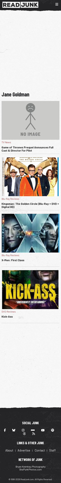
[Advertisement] (30, 50)
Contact (40, 450)
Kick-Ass (7, 316)
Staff (52, 450)
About (9, 450)
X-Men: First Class (13, 260)
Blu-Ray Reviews (10, 198)
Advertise (24, 450)
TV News (6, 142)
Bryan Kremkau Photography (30, 466)
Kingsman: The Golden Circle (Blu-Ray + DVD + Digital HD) (30, 205)
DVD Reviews (9, 311)
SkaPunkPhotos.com (30, 469)
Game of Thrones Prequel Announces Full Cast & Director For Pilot (27, 149)
